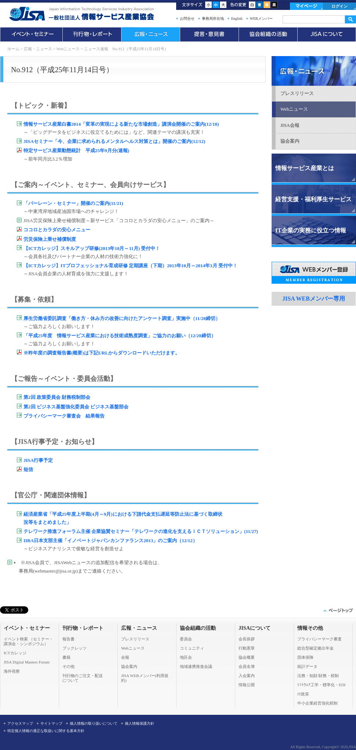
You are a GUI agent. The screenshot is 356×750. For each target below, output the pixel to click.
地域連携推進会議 (196, 666)
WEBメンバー (261, 18)
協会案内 (289, 141)
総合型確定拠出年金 (315, 648)
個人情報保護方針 (139, 723)
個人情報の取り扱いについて (93, 723)
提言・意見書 (209, 34)
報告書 (68, 639)
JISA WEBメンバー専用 (313, 298)
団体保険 (305, 657)
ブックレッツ (74, 648)
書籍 (66, 657)
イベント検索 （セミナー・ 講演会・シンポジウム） (28, 641)
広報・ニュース (150, 34)
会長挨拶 (247, 639)
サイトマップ (51, 723)
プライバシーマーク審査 (319, 639)
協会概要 (247, 657)
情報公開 (247, 685)
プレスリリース (297, 93)
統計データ (307, 666)
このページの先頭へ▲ (337, 610)
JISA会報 (289, 125)
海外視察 (12, 671)
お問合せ (187, 18)
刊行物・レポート (91, 34)
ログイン (339, 6)
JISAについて (326, 34)
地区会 (186, 657)
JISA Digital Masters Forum (27, 662)
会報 (125, 657)
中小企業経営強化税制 (317, 703)
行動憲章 (247, 648)
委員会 (186, 639)
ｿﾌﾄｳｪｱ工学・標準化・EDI (321, 685)
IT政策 (303, 694)
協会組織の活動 (268, 34)
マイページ (306, 6)
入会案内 (247, 675)
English (237, 18)
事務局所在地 (213, 18)
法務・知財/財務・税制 (318, 675)
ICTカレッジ (15, 653)
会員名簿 (247, 666)
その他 (68, 666)
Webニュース (68, 49)
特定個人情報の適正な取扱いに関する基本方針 (45, 731)
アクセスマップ (20, 723)
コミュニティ (192, 648)
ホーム (13, 49)
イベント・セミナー (31, 34)
